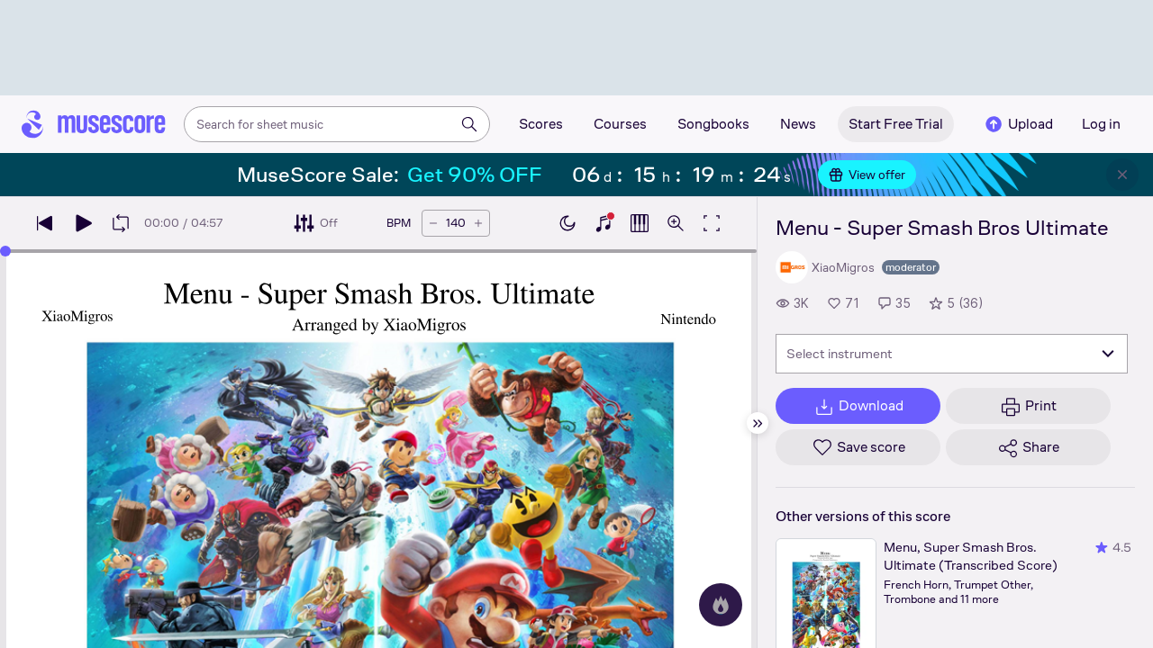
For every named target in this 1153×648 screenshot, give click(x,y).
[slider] (5, 251)
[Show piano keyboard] (604, 223)
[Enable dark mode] (567, 223)
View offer (867, 174)
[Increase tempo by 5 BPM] (478, 223)
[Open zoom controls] (676, 223)
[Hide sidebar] (757, 423)
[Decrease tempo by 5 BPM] (433, 223)
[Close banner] (1122, 174)
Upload (1018, 124)
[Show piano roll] (640, 223)
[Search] (469, 124)
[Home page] (94, 124)
